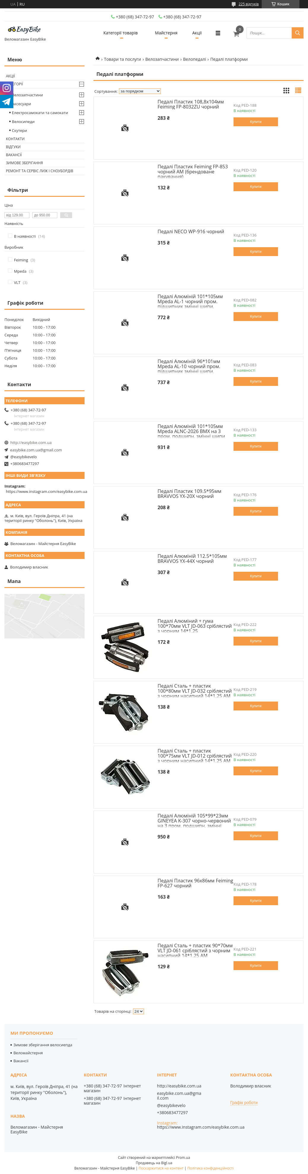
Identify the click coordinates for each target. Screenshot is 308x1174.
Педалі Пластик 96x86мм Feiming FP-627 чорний (195, 883)
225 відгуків (249, 4)
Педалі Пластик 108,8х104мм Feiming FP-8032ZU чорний (191, 104)
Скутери (19, 130)
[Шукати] (298, 33)
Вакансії (14, 154)
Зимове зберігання (24, 162)
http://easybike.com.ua (31, 442)
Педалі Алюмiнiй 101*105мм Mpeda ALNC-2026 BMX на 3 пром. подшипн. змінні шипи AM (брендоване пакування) (191, 434)
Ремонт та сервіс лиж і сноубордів (39, 170)
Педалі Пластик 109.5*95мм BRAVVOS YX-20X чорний (189, 493)
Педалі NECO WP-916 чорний (191, 231)
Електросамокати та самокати (40, 112)
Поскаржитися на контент (161, 1168)
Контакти (15, 138)
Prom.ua (183, 1157)
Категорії (14, 84)
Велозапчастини (162, 59)
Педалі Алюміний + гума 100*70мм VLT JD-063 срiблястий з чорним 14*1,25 (195, 626)
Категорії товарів (120, 33)
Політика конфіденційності (210, 1168)
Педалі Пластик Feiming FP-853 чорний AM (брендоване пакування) (193, 171)
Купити (255, 122)
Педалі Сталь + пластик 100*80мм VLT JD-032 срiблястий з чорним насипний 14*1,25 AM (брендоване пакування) (195, 693)
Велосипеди (23, 121)
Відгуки (13, 146)
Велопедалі (194, 59)
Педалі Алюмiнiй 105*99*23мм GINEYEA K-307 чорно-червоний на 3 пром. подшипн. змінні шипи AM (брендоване (194, 823)
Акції (197, 33)
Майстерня (166, 33)
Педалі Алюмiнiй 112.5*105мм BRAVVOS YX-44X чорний (192, 558)
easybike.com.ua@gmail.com (36, 450)
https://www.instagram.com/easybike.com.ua (46, 491)
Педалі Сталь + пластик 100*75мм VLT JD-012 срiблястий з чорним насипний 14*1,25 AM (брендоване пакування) (195, 758)
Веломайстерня (28, 1052)
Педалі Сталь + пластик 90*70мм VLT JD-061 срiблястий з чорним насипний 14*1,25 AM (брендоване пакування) (195, 953)
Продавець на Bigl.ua (154, 1162)
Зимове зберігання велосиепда (42, 1044)
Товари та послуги (122, 59)
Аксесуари (21, 103)
